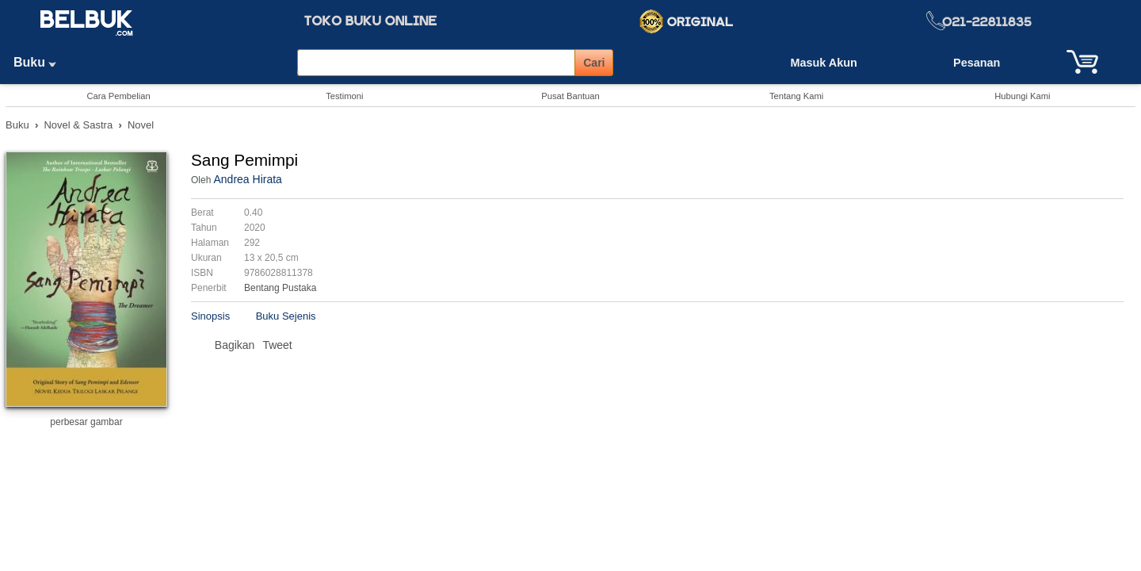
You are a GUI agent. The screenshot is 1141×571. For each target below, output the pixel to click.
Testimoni (344, 96)
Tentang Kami (796, 96)
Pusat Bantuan (570, 96)
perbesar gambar (86, 421)
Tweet (277, 345)
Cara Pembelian (118, 96)
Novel (141, 125)
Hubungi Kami (1022, 96)
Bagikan (235, 345)
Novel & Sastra (78, 125)
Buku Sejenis (286, 316)
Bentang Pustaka (280, 287)
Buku (40, 62)
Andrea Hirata (247, 179)
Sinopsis (210, 316)
